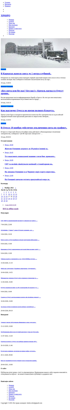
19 (14, 196)
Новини (11, 19)
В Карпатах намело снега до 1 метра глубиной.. (26, 73)
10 (9, 194)
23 (6, 199)
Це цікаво (12, 32)
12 (14, 194)
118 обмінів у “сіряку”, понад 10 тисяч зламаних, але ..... (17, 230)
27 (16, 199)
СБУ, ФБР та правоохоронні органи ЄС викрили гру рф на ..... (19, 220)
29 (4, 201)
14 (2, 196)
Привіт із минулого (15, 28)
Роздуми (11, 34)
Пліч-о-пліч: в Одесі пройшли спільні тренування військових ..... (20, 240)
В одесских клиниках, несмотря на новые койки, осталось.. (18, 351)
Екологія (12, 27)
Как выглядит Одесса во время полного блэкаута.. (28, 110)
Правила (7, 6)
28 (2, 201)
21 (2, 199)
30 (6, 201)
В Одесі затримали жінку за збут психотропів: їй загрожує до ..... (20, 287)
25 (11, 199)
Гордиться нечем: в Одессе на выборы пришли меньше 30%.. (19, 341)
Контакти (8, 4)
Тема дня (12, 23)
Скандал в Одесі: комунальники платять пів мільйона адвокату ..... (21, 297)
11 (11, 194)
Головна (7, 2)
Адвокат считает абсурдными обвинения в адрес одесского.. (18, 322)
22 (4, 199)
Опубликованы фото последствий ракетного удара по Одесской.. (20, 332)
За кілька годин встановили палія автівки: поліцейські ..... (18, 307)
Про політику (13, 25)
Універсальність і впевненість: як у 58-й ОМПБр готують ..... (19, 259)
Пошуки (11, 30)
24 (9, 199)
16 (6, 196)
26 (14, 199)
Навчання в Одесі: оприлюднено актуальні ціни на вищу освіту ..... (20, 249)
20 (16, 196)
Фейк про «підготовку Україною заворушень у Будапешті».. (18, 268)
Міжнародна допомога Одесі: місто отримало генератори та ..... (19, 278)
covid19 (11, 21)
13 (16, 194)
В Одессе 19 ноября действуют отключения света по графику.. (34, 127)
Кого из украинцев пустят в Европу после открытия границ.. (19, 360)
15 (4, 196)
